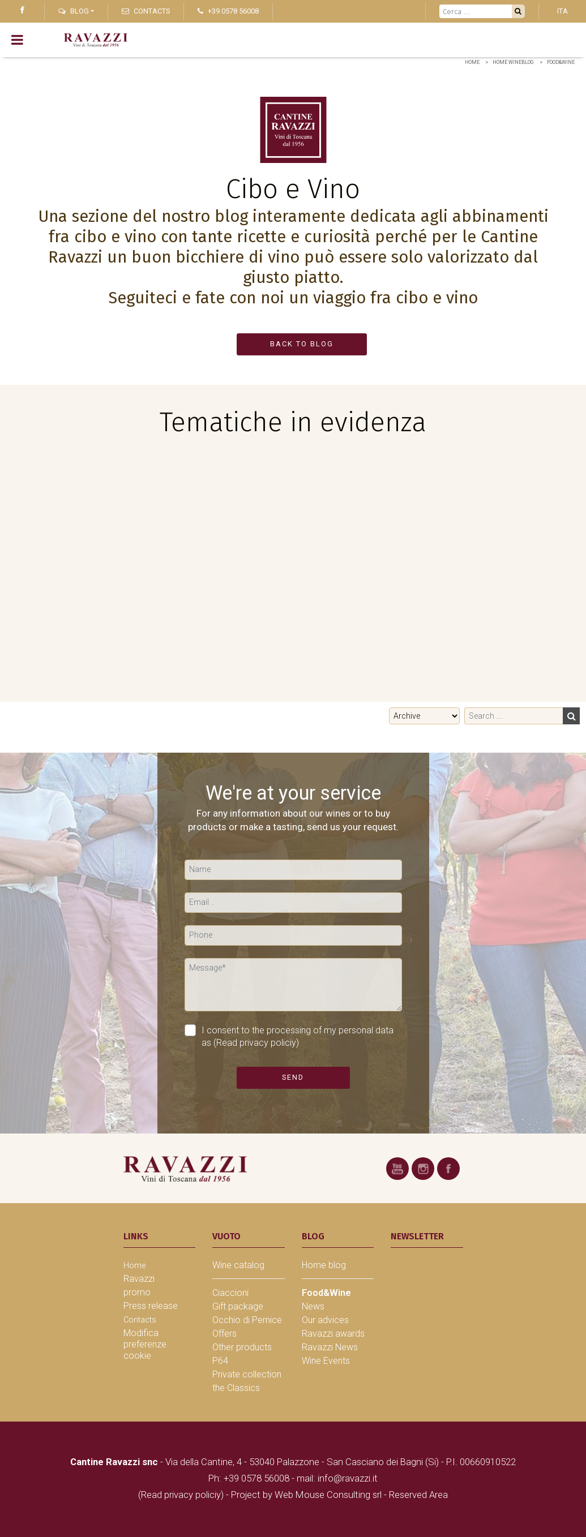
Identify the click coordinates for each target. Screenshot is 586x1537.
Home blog (324, 1265)
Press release (150, 1305)
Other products (242, 1347)
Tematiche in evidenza (293, 422)
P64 (220, 1360)
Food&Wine (561, 62)
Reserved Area (418, 1494)
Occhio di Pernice (247, 1320)
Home (472, 62)
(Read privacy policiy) (256, 1042)
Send (293, 1077)
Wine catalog (238, 1265)
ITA (562, 11)
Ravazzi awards (333, 1333)
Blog (73, 11)
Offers (224, 1333)
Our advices (325, 1320)
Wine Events (326, 1360)
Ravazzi (139, 1278)
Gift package (237, 1306)
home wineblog (513, 62)
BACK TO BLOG (301, 344)
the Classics (236, 1388)
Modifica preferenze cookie (144, 1344)
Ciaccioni (230, 1292)
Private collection (246, 1374)
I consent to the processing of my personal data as (289, 1036)
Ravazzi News (330, 1347)
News (313, 1306)
